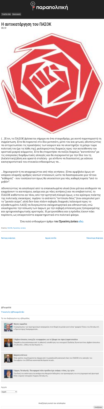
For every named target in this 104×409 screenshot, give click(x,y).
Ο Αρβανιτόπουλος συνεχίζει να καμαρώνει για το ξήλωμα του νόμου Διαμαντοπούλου (46, 339)
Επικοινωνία (16, 14)
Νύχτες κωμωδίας (20, 324)
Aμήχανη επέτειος (20, 355)
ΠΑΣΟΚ (9, 228)
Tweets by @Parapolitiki (12, 312)
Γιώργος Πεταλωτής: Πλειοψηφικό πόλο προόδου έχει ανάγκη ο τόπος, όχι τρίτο (44, 370)
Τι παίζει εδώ (6, 14)
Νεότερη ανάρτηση (8, 238)
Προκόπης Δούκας (19, 228)
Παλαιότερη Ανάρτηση (94, 238)
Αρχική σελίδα (50, 238)
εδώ (80, 221)
